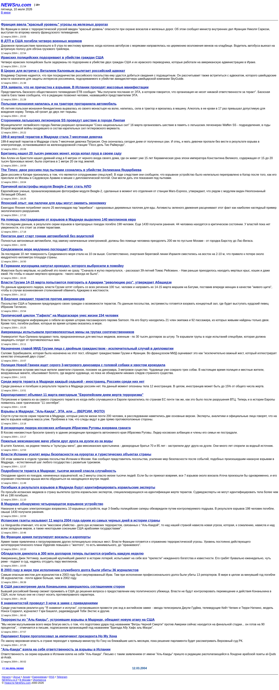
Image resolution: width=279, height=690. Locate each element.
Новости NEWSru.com (17, 682)
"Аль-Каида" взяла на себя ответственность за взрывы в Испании (55, 649)
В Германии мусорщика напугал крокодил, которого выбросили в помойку (62, 266)
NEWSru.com (16, 5)
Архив (26, 676)
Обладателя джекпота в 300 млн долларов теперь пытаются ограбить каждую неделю (72, 553)
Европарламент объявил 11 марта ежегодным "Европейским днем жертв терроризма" (72, 395)
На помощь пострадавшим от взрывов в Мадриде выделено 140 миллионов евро (68, 219)
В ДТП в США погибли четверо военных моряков (41, 41)
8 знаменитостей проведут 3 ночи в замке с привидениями (49, 603)
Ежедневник (39, 676)
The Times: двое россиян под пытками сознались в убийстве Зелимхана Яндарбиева (71, 170)
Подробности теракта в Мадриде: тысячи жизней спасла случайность (58, 471)
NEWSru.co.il (9, 679)
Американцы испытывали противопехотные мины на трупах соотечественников (67, 332)
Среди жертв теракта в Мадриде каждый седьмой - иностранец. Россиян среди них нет (72, 381)
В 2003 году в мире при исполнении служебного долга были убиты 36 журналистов (70, 570)
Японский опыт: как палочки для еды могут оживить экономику (53, 203)
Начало (6, 676)
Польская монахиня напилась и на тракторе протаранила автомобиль (59, 104)
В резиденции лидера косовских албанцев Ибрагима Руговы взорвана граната (66, 428)
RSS (51, 676)
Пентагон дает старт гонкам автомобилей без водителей (47, 236)
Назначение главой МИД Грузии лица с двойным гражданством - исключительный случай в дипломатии (87, 348)
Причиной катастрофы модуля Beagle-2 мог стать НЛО (46, 186)
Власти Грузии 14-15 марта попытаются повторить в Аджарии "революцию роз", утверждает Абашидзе (86, 282)
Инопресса (39, 679)
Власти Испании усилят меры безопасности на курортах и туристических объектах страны (76, 454)
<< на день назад (13, 668)
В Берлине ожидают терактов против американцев (43, 299)
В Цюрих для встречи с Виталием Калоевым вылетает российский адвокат (63, 71)
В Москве (25, 679)
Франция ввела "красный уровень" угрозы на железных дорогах (54, 24)
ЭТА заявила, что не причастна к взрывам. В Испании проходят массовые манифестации (75, 87)
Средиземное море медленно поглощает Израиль (42, 249)
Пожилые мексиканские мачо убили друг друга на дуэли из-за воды (57, 441)
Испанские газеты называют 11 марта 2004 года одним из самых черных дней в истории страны (80, 520)
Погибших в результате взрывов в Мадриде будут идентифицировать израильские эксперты (78, 487)
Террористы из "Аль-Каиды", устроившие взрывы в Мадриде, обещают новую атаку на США (78, 619)
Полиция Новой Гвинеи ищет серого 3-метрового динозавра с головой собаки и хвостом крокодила (83, 365)
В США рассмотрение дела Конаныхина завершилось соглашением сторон (63, 586)
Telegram (62, 676)
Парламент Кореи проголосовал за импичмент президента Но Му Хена (59, 636)
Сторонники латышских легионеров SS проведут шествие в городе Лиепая (63, 120)
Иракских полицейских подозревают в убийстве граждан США (52, 57)
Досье (16, 676)
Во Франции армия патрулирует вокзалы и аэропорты (46, 537)
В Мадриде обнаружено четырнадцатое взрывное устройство (52, 504)
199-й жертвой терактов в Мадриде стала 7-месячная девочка (51, 137)
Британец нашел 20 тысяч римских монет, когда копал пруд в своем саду (61, 153)
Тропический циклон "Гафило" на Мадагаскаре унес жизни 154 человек (59, 315)
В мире (6, 12)
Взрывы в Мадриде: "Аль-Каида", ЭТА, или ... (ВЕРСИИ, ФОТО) (53, 411)
